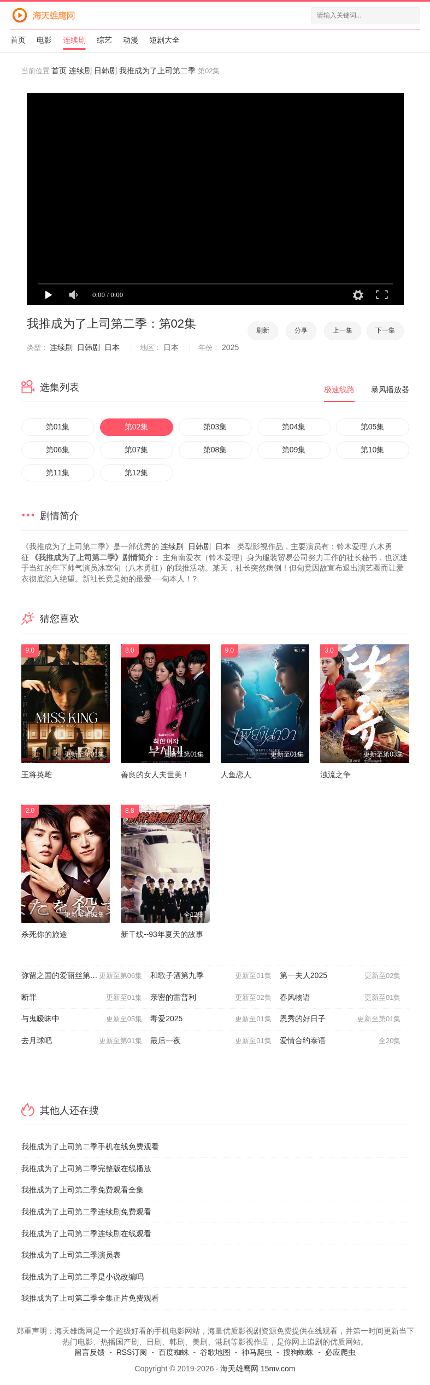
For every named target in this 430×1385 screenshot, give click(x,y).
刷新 (262, 330)
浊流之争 (335, 774)
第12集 (137, 472)
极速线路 (339, 389)
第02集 (137, 426)
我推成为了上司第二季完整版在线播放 (86, 1168)
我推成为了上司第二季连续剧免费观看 (86, 1211)
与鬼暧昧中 (82, 1019)
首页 (18, 40)
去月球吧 (82, 1040)
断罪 (82, 997)
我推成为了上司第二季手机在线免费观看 (90, 1146)
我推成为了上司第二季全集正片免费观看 (90, 1298)
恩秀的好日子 (340, 1019)
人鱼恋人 (236, 774)
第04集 (294, 426)
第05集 (373, 426)
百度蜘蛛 (173, 1352)
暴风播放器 (390, 389)
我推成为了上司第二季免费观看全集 (82, 1189)
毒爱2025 (211, 1019)
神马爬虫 (256, 1352)
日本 (112, 347)
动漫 (130, 40)
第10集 (373, 449)
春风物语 (340, 997)
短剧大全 (164, 40)
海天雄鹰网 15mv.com (257, 1368)
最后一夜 (211, 1040)
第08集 (215, 449)
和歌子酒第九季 (211, 975)
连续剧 (74, 40)
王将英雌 (36, 774)
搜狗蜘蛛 (298, 1352)
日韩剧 (105, 70)
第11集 (58, 472)
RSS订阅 (132, 1352)
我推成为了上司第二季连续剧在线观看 (86, 1233)
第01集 (58, 426)
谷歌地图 (215, 1352)
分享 (301, 330)
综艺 (104, 40)
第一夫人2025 (340, 975)
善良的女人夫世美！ (155, 774)
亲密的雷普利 (211, 997)
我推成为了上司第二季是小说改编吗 (82, 1276)
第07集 (137, 449)
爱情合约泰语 (340, 1040)
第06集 (58, 449)
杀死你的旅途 (44, 934)
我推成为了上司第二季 (157, 70)
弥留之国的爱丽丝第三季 (82, 975)
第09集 (294, 449)
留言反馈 (89, 1352)
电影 (44, 40)
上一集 (342, 330)
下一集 (385, 330)
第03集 (215, 426)
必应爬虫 (340, 1352)
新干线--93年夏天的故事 (162, 934)
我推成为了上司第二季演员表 (71, 1254)
